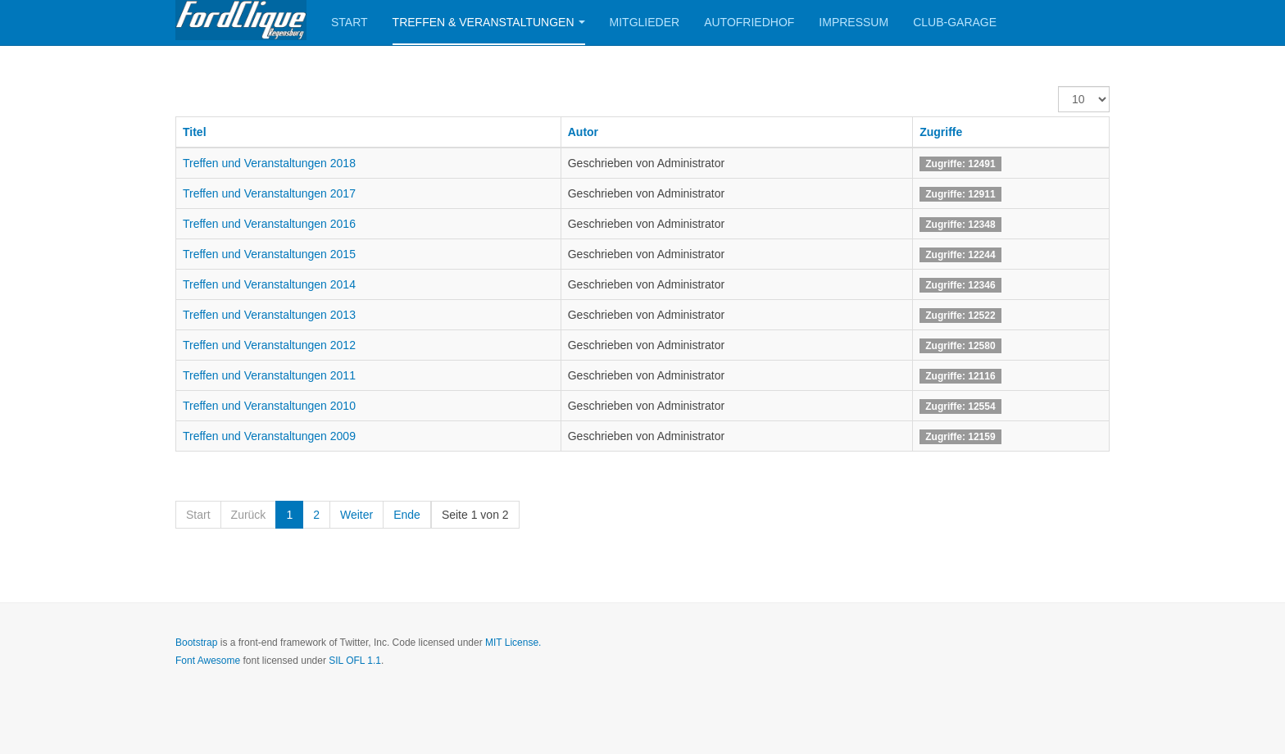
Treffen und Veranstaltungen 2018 (269, 163)
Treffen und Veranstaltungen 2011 (269, 375)
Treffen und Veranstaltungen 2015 (269, 254)
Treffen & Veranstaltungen (489, 22)
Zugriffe (940, 132)
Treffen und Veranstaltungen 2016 (269, 223)
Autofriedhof (749, 22)
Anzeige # (1058, 86)
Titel (195, 132)
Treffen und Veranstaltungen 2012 (269, 345)
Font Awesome (207, 660)
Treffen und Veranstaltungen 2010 (269, 405)
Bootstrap (196, 642)
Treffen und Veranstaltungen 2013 (269, 314)
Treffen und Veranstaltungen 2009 (269, 436)
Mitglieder (645, 22)
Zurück (248, 514)
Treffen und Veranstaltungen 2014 (269, 284)
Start (349, 22)
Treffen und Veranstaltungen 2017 (269, 193)
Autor (583, 132)
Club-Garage (955, 22)
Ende (406, 514)
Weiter (356, 514)
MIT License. (513, 642)
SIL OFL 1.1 (355, 660)
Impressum (853, 22)
